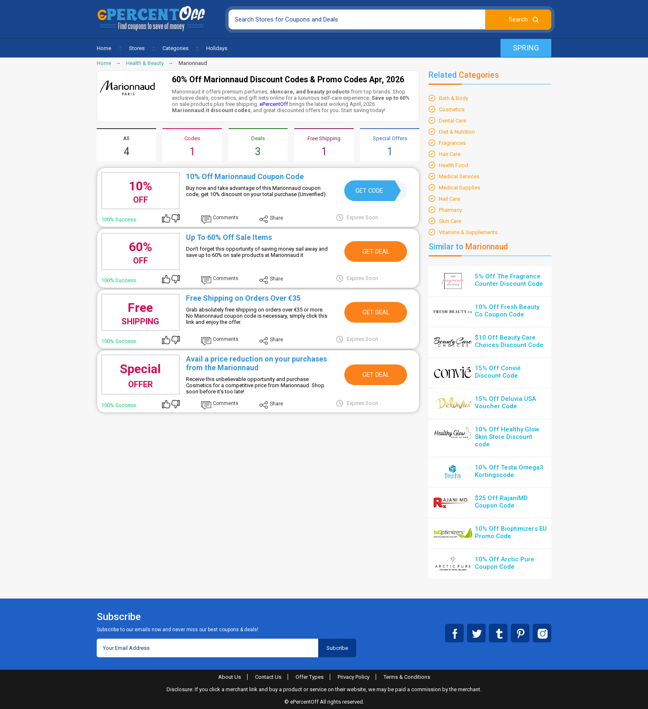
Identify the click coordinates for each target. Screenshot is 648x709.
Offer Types (309, 677)
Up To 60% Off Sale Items (229, 237)
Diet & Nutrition (457, 132)
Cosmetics (452, 109)
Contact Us (268, 677)
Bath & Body (453, 98)
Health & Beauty (145, 63)
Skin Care (450, 221)
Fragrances (452, 143)
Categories (175, 48)
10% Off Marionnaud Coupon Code (245, 176)
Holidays (216, 48)
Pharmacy (450, 210)
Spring (526, 47)
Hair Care (449, 154)
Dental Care (452, 120)
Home (104, 48)
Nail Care (449, 199)
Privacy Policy (353, 677)
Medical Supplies (459, 187)
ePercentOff (274, 104)
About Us (229, 677)
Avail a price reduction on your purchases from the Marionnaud (256, 363)
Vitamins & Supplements (468, 232)
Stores (137, 48)
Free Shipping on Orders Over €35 (243, 298)
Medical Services (459, 176)
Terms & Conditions (407, 677)
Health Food (453, 165)
